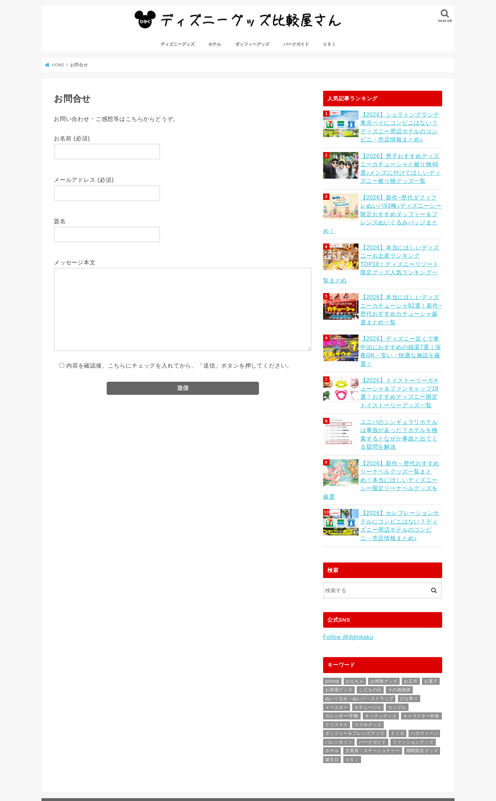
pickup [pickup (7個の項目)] (332, 641)
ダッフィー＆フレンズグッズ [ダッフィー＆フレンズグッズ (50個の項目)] (354, 694)
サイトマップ (162, 769)
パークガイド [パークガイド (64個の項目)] (372, 702)
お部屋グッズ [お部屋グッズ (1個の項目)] (339, 650)
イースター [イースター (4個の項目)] (336, 668)
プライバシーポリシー (214, 769)
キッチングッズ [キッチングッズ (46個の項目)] (381, 676)
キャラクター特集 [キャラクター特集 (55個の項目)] (421, 676)
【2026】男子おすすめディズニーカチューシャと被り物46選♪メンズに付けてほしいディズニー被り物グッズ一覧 (400, 170)
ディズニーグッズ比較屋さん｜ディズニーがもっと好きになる (161, 790)
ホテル (214, 48)
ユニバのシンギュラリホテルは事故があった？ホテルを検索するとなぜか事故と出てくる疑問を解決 (399, 408)
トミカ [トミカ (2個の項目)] (397, 694)
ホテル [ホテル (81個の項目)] (332, 711)
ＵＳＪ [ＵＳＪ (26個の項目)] (352, 720)
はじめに (91, 769)
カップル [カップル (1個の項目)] (397, 668)
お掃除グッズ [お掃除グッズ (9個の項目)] (384, 641)
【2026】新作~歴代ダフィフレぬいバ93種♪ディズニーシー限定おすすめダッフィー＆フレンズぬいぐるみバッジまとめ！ (399, 210)
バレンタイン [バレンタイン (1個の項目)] (339, 702)
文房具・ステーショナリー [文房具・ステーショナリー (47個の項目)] (372, 711)
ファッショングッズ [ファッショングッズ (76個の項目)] (413, 702)
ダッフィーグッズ (252, 48)
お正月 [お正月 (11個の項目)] (410, 641)
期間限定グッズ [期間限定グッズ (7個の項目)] (422, 711)
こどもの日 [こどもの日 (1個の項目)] (370, 650)
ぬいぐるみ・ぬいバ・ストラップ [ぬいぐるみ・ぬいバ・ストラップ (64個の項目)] (359, 659)
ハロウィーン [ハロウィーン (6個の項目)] (424, 694)
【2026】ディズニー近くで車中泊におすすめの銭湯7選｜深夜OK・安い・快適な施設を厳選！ (400, 325)
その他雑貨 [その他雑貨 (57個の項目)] (399, 650)
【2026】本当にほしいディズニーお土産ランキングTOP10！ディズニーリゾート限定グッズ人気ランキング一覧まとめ (400, 250)
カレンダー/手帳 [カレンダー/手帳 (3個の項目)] (342, 676)
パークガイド (296, 48)
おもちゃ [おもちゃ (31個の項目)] (355, 641)
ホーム (61, 769)
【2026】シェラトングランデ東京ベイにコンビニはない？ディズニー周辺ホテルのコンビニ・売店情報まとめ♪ (400, 131)
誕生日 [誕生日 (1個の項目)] (332, 720)
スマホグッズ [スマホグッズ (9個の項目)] (368, 685)
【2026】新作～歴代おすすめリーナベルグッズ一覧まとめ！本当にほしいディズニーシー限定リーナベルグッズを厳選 (400, 448)
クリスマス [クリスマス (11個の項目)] (336, 685)
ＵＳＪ (329, 48)
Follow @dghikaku (347, 598)
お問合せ (124, 769)
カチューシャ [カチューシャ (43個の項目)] (368, 668)
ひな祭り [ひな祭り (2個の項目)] (409, 659)
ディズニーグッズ (177, 48)
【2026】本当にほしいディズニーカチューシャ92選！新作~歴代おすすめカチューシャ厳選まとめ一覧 (400, 289)
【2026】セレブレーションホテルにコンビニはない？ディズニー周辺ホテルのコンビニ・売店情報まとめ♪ (400, 488)
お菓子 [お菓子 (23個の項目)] (431, 641)
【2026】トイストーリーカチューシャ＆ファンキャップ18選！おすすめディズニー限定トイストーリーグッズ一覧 (400, 368)
